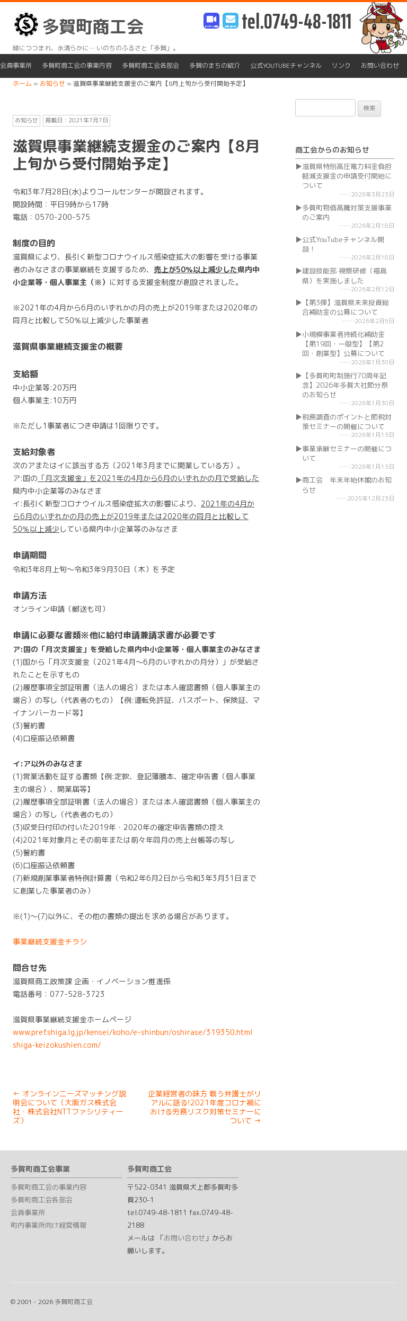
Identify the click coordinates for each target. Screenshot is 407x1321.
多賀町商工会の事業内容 (77, 65)
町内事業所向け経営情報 (48, 1225)
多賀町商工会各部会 (150, 65)
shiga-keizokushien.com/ (57, 1045)
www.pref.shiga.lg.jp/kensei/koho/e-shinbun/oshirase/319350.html (133, 1032)
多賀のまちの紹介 (214, 65)
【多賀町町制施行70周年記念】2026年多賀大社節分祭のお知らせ (345, 385)
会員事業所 (16, 65)
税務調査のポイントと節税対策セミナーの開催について (347, 421)
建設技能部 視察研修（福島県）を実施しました (344, 275)
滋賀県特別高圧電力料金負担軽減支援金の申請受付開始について (347, 176)
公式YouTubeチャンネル (286, 65)
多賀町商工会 (78, 24)
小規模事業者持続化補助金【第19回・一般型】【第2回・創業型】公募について (343, 343)
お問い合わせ (380, 65)
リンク (341, 65)
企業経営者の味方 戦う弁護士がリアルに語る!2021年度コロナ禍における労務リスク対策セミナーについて (204, 1106)
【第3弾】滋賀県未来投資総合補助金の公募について (345, 307)
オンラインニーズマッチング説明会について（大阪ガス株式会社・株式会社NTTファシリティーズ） (69, 1106)
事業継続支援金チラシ (50, 941)
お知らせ (26, 120)
